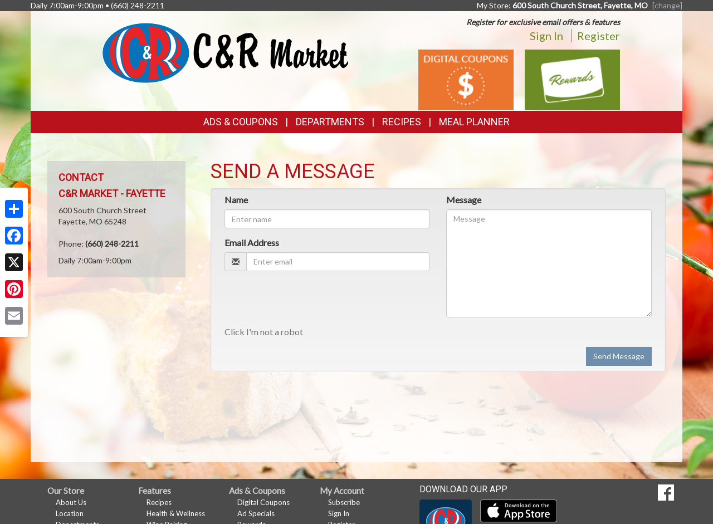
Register (598, 35)
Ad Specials (256, 513)
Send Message (618, 356)
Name (236, 199)
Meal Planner (474, 122)
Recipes (401, 122)
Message (463, 199)
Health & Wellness (175, 513)
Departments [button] (330, 122)
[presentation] (309, 301)
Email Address (251, 242)
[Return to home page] (225, 52)
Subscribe (344, 502)
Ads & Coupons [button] (240, 122)
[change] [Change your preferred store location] (667, 5)
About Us (71, 502)
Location (70, 513)
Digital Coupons (263, 502)
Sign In (546, 35)
